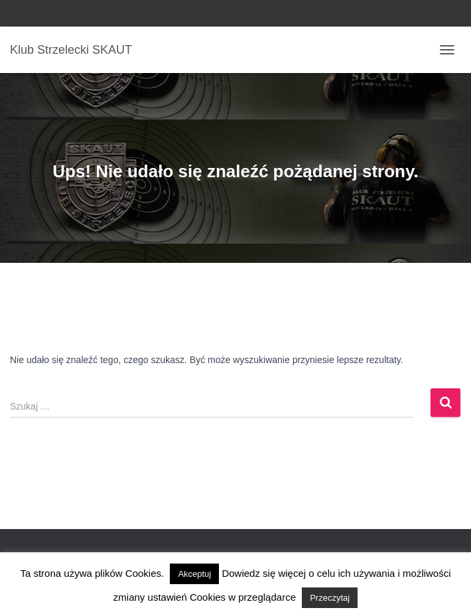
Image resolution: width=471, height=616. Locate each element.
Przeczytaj (330, 598)
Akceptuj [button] (194, 574)
